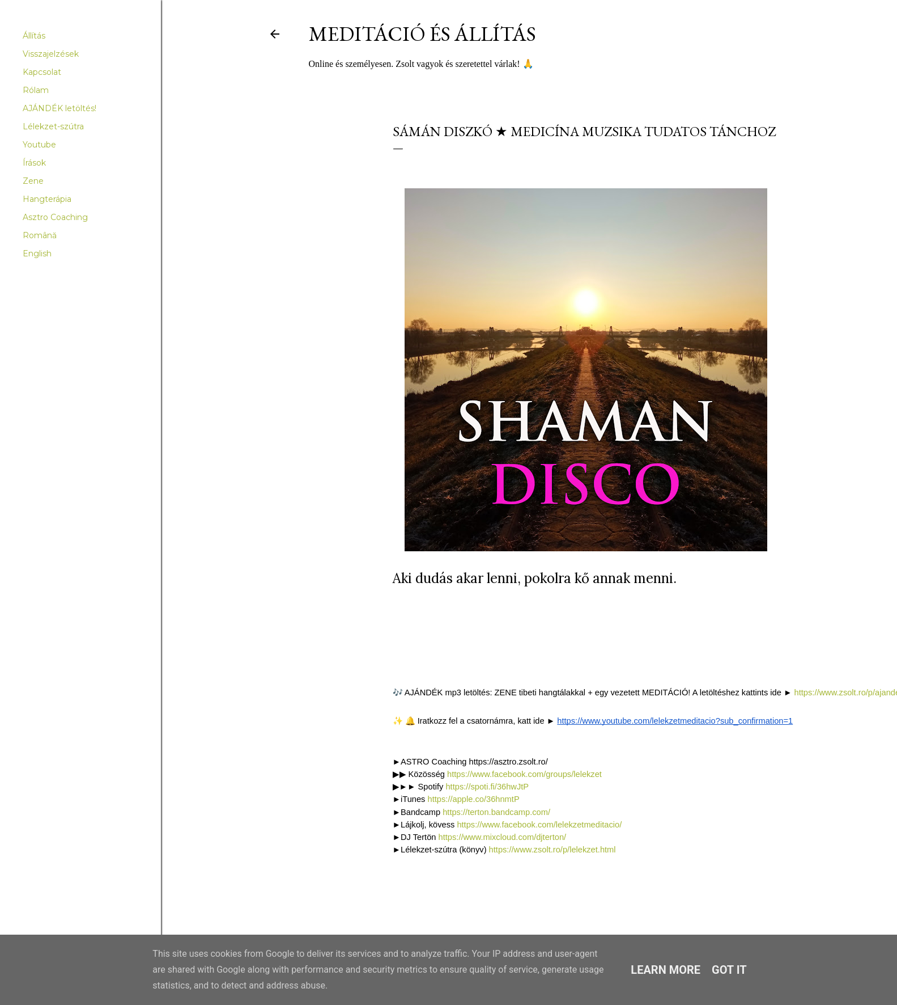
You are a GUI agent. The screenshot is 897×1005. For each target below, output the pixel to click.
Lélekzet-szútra (53, 126)
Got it (729, 970)
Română (40, 235)
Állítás (34, 36)
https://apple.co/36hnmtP (474, 799)
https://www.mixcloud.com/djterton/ (504, 837)
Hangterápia (47, 199)
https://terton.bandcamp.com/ (497, 812)
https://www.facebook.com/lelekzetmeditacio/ (540, 824)
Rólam (36, 90)
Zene (33, 181)
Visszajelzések (51, 54)
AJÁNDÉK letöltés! (59, 108)
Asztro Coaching (55, 217)
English (37, 253)
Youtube (39, 145)
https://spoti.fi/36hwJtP (487, 786)
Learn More (665, 970)
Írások (34, 163)
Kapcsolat (42, 72)
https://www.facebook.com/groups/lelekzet (524, 774)
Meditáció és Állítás (422, 33)
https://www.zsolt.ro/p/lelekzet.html (552, 849)
